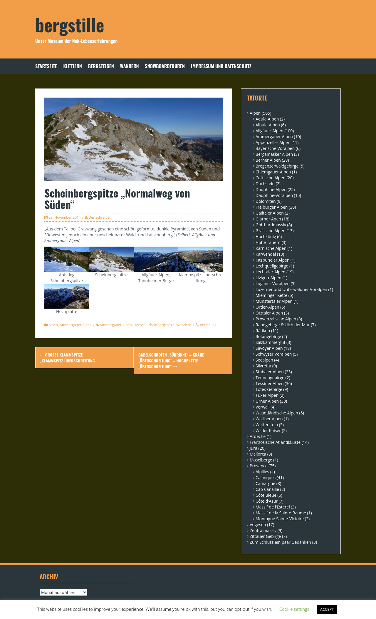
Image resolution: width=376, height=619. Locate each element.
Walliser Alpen (269, 418)
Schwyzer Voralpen (274, 354)
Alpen (53, 324)
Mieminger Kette (271, 295)
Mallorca (258, 454)
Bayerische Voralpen (275, 148)
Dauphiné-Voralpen (274, 195)
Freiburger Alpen (272, 207)
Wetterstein (267, 424)
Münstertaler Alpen (274, 301)
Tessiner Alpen (270, 383)
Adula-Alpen (267, 119)
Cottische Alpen (271, 177)
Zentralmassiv (263, 530)
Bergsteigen (101, 66)
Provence (259, 466)
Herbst (139, 324)
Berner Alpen (268, 160)
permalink (207, 324)
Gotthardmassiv (271, 224)
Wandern (129, 66)
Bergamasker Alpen (274, 154)
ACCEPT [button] (327, 609)
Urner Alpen (267, 401)
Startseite (46, 66)
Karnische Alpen (271, 248)
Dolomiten (266, 201)
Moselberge (261, 460)
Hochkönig (266, 236)
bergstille (69, 24)
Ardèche (258, 436)
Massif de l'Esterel (273, 507)
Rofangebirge (268, 336)
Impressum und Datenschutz (221, 66)
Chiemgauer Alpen (273, 172)
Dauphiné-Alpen (271, 189)
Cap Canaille (267, 489)
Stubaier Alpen (270, 371)
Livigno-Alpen (268, 277)
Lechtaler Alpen (270, 272)
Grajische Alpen (271, 230)
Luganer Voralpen (273, 283)
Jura (253, 448)
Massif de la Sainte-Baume (281, 513)
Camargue (265, 483)
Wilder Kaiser (268, 430)
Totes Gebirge (269, 389)
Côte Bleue (266, 495)
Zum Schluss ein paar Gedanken (280, 542)
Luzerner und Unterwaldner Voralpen (291, 289)
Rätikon (263, 330)
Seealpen (264, 360)
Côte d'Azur (267, 501)
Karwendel (266, 254)
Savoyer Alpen (269, 348)
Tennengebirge (270, 377)
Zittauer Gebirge (265, 536)
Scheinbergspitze (160, 324)
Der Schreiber (99, 217)
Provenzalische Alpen (276, 319)
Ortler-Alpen (267, 307)
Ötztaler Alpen (269, 313)
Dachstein (265, 183)
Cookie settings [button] (294, 609)
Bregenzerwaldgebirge (277, 166)
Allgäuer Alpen (269, 130)
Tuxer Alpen (267, 395)
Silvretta (263, 366)
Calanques (266, 477)
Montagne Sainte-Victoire (280, 518)
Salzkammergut (270, 342)
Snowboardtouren (165, 66)
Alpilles (262, 471)
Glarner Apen (268, 219)
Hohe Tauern (268, 242)
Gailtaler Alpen (270, 213)
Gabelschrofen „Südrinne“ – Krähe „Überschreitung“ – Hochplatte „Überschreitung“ (171, 360)
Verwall (263, 407)
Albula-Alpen (268, 125)
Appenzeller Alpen (273, 142)
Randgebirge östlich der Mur (283, 324)
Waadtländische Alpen (277, 413)
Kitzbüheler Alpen (272, 260)
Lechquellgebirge (272, 266)
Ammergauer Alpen (76, 324)
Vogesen (258, 524)
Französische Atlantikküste (275, 442)
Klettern (72, 66)
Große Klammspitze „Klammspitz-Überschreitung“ (68, 358)
